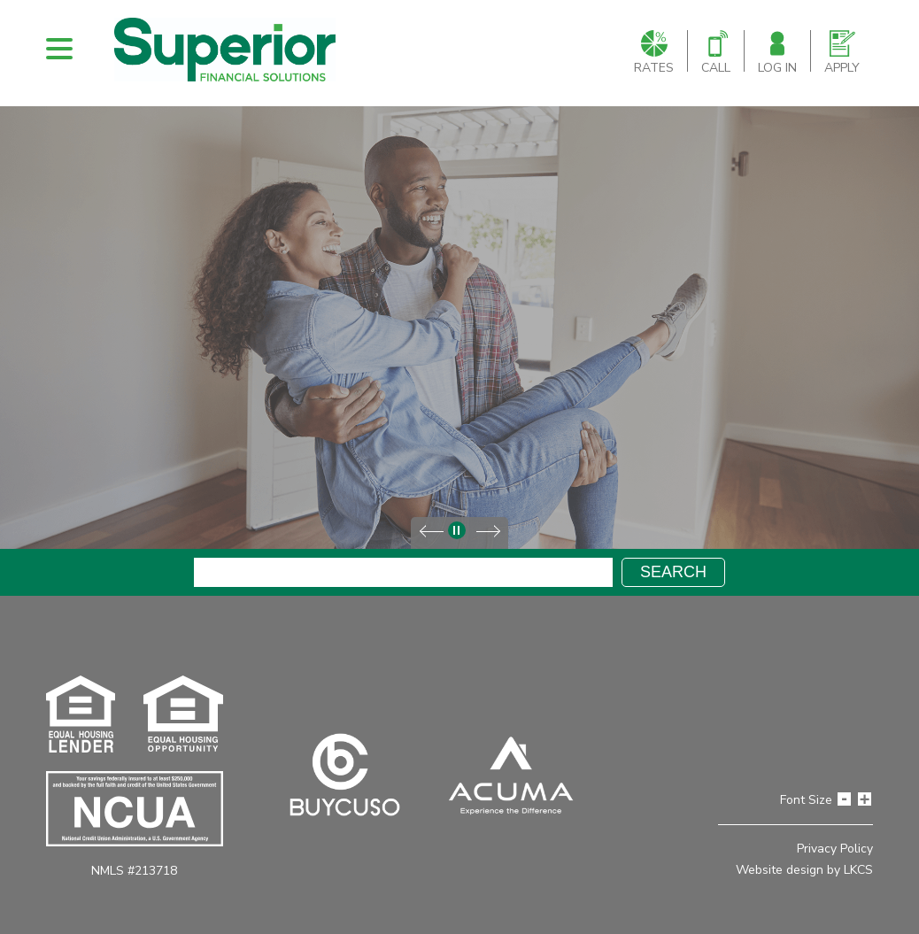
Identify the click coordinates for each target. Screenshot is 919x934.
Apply (842, 53)
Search (673, 572)
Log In (777, 53)
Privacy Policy (835, 848)
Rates (654, 53)
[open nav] (59, 48)
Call (715, 53)
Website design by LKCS (804, 869)
